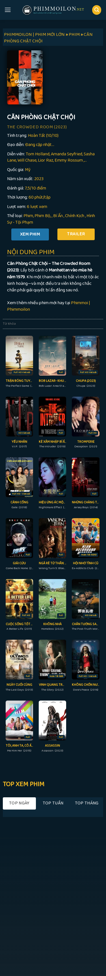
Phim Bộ (42, 215)
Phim (28, 215)
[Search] (96, 10)
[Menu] (7, 10)
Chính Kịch (74, 215)
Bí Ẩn (58, 215)
